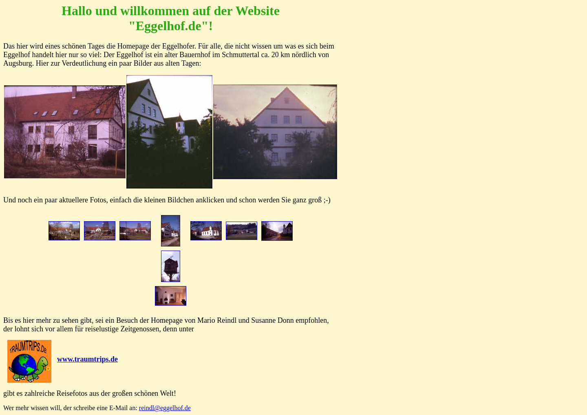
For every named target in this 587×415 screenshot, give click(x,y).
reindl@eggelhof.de (165, 407)
